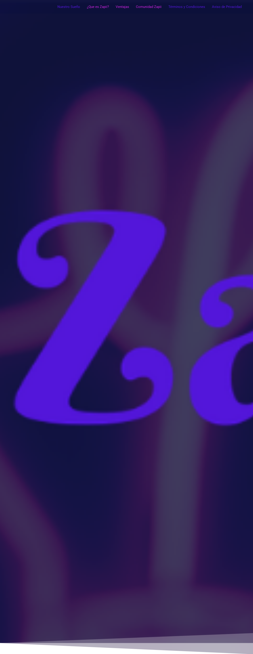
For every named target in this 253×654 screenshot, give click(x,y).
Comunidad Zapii (149, 7)
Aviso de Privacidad (227, 7)
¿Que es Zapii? (98, 7)
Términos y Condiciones (186, 7)
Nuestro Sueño (68, 7)
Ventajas (122, 7)
